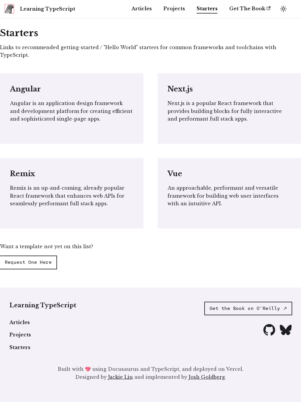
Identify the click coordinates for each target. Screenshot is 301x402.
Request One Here (28, 262)
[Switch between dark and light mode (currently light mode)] (283, 9)
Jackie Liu (120, 377)
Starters (207, 8)
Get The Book (249, 8)
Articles (141, 8)
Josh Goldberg (207, 377)
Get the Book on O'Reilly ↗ (248, 308)
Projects (174, 8)
